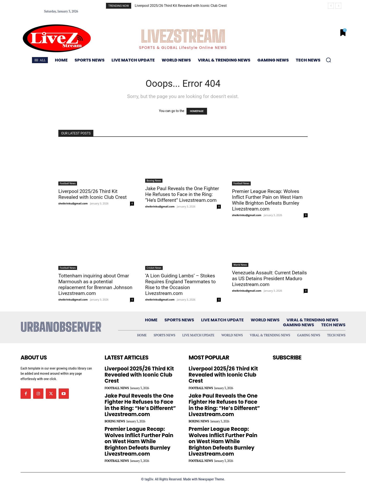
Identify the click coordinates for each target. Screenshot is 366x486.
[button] (328, 59)
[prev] (331, 6)
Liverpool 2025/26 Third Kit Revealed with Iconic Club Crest (181, 6)
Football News (68, 183)
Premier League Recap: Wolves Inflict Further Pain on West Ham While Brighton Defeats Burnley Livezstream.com (267, 200)
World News (240, 264)
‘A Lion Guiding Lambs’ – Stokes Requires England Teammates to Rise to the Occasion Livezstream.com (180, 284)
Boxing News (154, 180)
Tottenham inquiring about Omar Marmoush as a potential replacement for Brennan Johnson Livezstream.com (95, 284)
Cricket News (154, 267)
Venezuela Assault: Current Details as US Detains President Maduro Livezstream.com (269, 278)
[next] (338, 6)
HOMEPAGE (197, 111)
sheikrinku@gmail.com (73, 203)
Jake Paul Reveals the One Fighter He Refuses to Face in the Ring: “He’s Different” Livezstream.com (182, 194)
